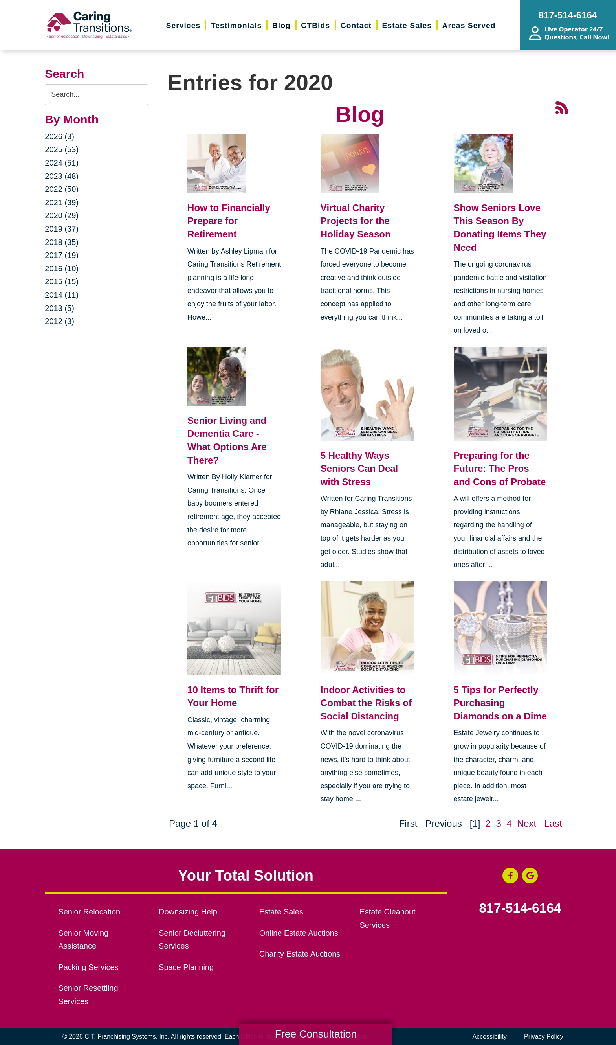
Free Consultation (316, 1034)
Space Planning (186, 967)
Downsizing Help (188, 911)
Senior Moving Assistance (83, 940)
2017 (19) (62, 255)
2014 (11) (62, 295)
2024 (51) (62, 162)
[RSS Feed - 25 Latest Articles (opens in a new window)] (561, 107)
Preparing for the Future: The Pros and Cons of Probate (500, 468)
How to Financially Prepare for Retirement (228, 220)
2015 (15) (62, 281)
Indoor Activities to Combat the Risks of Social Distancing (366, 702)
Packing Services (88, 967)
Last (553, 823)
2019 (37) (62, 228)
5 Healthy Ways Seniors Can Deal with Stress (359, 468)
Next (526, 823)
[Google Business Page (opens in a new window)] (530, 875)
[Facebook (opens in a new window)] (510, 875)
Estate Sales (281, 911)
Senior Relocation (89, 911)
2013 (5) (59, 308)
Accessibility (490, 1036)
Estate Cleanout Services (387, 918)
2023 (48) (62, 176)
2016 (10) (62, 268)
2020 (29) (62, 215)
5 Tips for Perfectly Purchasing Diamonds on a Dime (500, 702)
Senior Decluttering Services (192, 940)
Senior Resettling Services (88, 995)
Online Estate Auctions (298, 933)
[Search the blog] (96, 94)
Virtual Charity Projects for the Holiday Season (356, 220)
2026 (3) (59, 136)
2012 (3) (59, 321)
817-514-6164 (520, 908)
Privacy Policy (543, 1036)
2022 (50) (62, 189)
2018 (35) (62, 242)
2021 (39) (62, 202)
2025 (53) (62, 149)
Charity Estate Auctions (300, 953)
